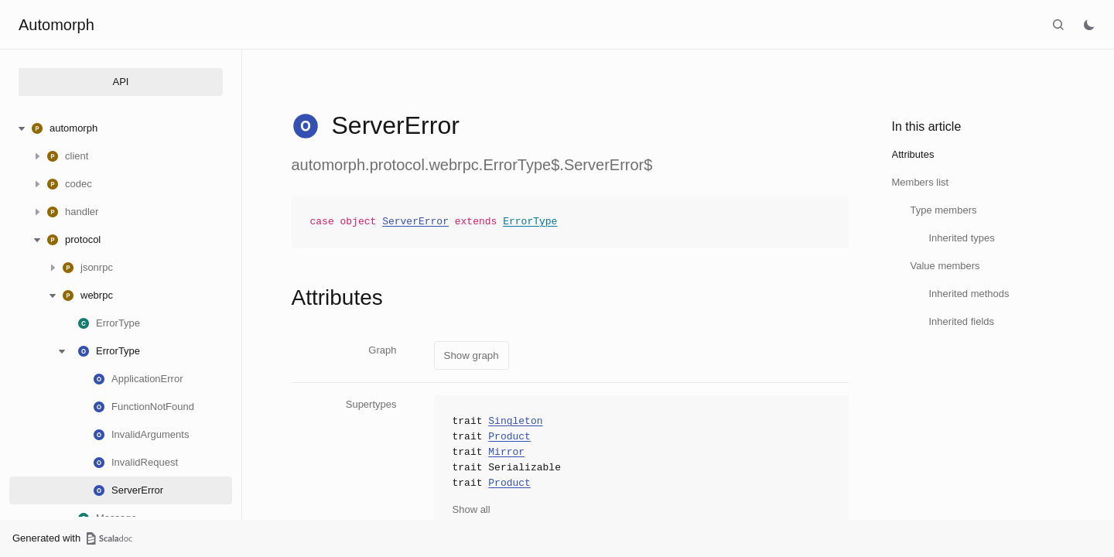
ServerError (415, 222)
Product (509, 437)
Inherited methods (969, 293)
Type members (944, 210)
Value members (945, 266)
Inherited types (962, 238)
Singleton (515, 422)
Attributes (913, 154)
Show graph (471, 355)
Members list (920, 182)
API (121, 81)
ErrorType (530, 222)
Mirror (506, 453)
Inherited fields (962, 321)
